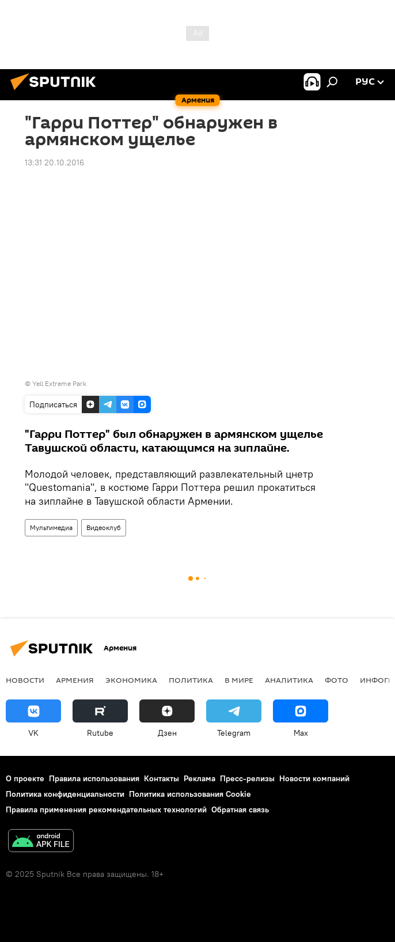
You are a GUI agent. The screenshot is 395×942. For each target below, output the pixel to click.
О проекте (25, 778)
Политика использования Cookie (190, 794)
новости (25, 680)
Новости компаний (314, 778)
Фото (336, 680)
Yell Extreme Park (59, 383)
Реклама (199, 778)
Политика (191, 680)
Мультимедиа (51, 527)
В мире (239, 680)
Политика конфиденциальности (65, 794)
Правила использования (94, 778)
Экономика (131, 680)
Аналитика (289, 680)
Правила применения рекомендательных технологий (106, 809)
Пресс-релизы (247, 778)
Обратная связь (240, 809)
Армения (75, 680)
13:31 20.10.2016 (54, 162)
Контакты (161, 778)
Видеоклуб (103, 527)
